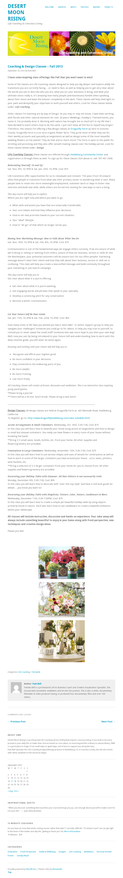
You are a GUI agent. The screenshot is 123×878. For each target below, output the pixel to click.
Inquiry (96, 7)
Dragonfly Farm (79, 128)
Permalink (36, 672)
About (73, 7)
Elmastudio (57, 869)
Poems (11, 855)
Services (62, 7)
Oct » (16, 791)
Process (85, 7)
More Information (72, 831)
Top (9, 872)
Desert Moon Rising (17, 12)
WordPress (31, 869)
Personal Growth (104, 852)
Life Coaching (24, 672)
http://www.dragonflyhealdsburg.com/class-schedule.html (58, 418)
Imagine (62, 852)
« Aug (10, 791)
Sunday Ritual (23, 855)
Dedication (12, 852)
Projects (109, 7)
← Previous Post (17, 721)
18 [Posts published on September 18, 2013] (15, 781)
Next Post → (108, 721)
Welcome (49, 7)
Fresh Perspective (28, 852)
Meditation (89, 852)
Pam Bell (36, 683)
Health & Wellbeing (47, 852)
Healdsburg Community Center (86, 154)
